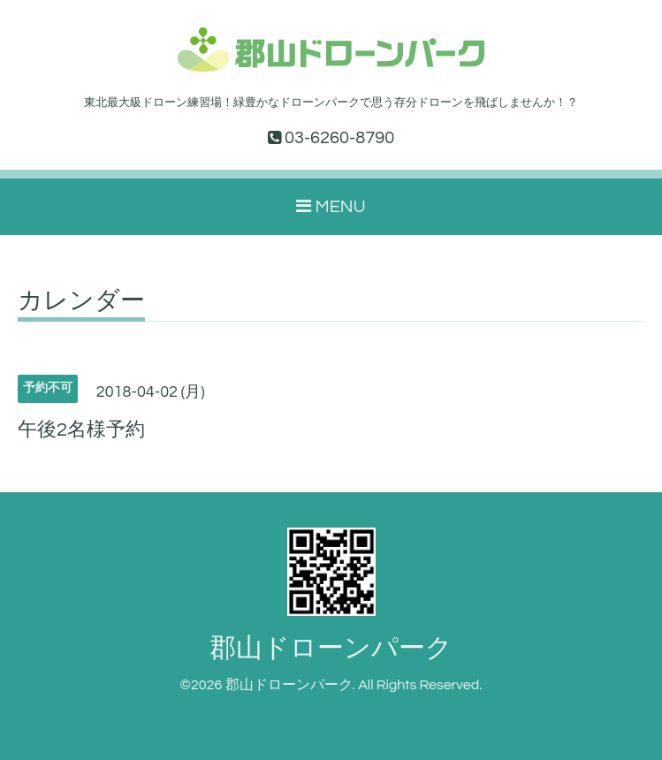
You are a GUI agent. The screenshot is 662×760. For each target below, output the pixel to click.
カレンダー (81, 301)
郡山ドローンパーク (331, 648)
